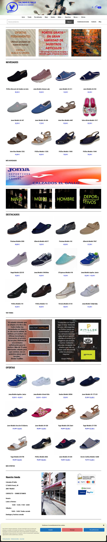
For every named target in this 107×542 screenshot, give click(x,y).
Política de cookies (6, 538)
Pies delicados (38, 17)
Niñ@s (59, 17)
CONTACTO (9, 493)
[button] (103, 525)
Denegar (72, 530)
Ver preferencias (94, 530)
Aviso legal (22, 538)
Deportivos (68, 17)
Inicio (23, 17)
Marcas (76, 17)
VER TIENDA (9, 313)
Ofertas (83, 17)
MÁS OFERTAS (10, 466)
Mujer (46, 17)
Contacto (93, 22)
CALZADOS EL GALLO (27, 2)
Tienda (29, 17)
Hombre (53, 17)
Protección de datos (15, 538)
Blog (100, 22)
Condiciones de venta (83, 22)
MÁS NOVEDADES (11, 160)
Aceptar (50, 530)
